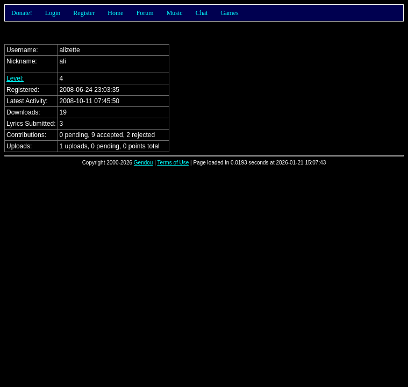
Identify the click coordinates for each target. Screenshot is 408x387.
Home (115, 13)
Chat (202, 13)
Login (53, 13)
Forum (145, 13)
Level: (15, 78)
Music (175, 13)
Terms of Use (173, 163)
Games (229, 13)
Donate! (21, 13)
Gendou (143, 163)
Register (84, 13)
